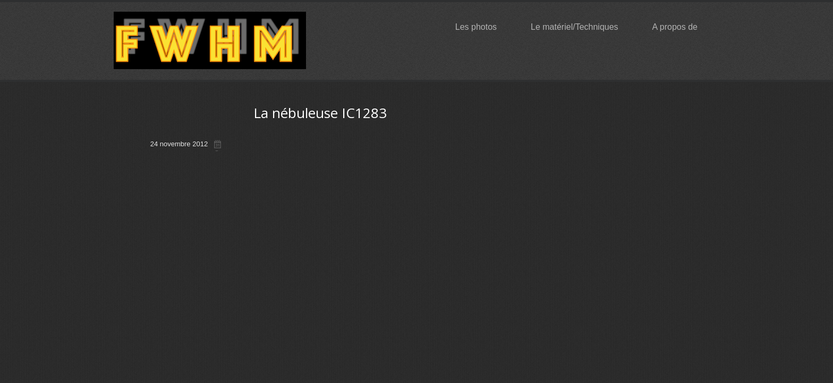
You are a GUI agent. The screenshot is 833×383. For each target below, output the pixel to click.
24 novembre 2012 (179, 144)
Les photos (480, 26)
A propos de (679, 26)
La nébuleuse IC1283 (320, 112)
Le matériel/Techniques (579, 26)
